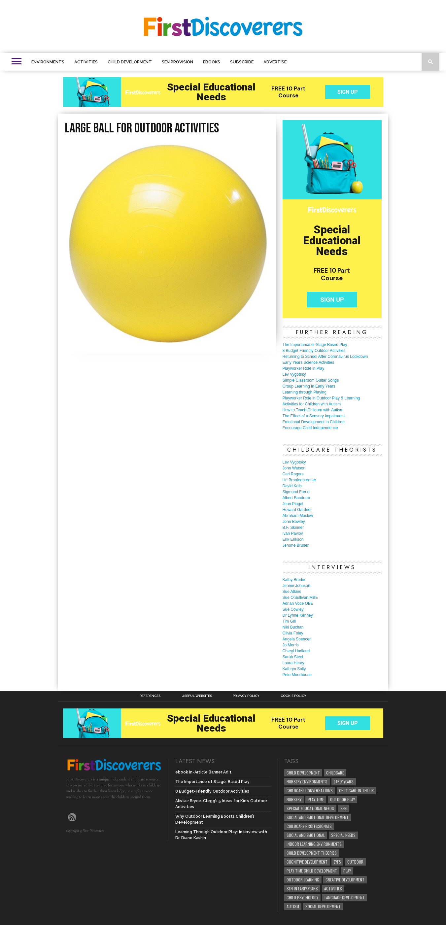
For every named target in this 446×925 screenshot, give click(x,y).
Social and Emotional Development (318, 817)
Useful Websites (197, 696)
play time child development (312, 871)
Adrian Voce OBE (298, 603)
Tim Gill (289, 621)
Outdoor (355, 862)
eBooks (211, 61)
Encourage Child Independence (310, 428)
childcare (335, 772)
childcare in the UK (356, 790)
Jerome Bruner (296, 545)
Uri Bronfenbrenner (299, 480)
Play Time (316, 799)
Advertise (275, 61)
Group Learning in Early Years (309, 386)
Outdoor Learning (303, 879)
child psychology (302, 897)
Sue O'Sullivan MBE (300, 597)
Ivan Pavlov (293, 533)
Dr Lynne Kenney (298, 615)
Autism (293, 906)
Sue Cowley (293, 609)
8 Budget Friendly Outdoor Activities (314, 350)
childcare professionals (309, 826)
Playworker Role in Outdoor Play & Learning (321, 398)
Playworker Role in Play (304, 368)
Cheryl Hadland (296, 651)
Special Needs (343, 835)
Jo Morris (291, 645)
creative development (345, 879)
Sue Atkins (292, 591)
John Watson (294, 468)
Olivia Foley (293, 633)
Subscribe (242, 61)
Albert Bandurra (296, 498)
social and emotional (306, 835)
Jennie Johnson (296, 585)
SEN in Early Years (302, 888)
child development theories (312, 853)
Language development (345, 897)
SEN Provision (177, 61)
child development (303, 772)
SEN (343, 808)
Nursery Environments (307, 781)
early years (344, 781)
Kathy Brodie (294, 579)
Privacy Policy (246, 696)
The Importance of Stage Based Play (315, 344)
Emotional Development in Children (314, 422)
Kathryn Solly (294, 669)
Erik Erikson (293, 539)
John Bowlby (294, 521)
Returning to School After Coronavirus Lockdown (325, 356)
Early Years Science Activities (308, 362)
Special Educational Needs (310, 808)
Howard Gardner (297, 509)
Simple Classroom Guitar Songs (311, 380)
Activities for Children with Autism (312, 404)
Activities (86, 61)
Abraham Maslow (298, 515)
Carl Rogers (293, 474)
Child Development (130, 61)
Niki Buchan (293, 627)
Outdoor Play (342, 799)
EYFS (337, 862)
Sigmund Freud (296, 492)
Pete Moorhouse (297, 674)
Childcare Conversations (310, 790)
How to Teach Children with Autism (313, 410)
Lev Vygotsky (294, 374)
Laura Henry (293, 663)
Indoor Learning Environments (314, 844)
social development (323, 906)
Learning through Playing (304, 392)
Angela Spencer (297, 639)
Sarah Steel (293, 657)
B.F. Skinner (293, 527)
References (150, 696)
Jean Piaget (293, 503)
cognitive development (307, 862)
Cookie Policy (293, 696)
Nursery (294, 799)
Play (347, 871)
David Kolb (292, 486)
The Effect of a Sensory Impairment (314, 416)
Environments (47, 61)
